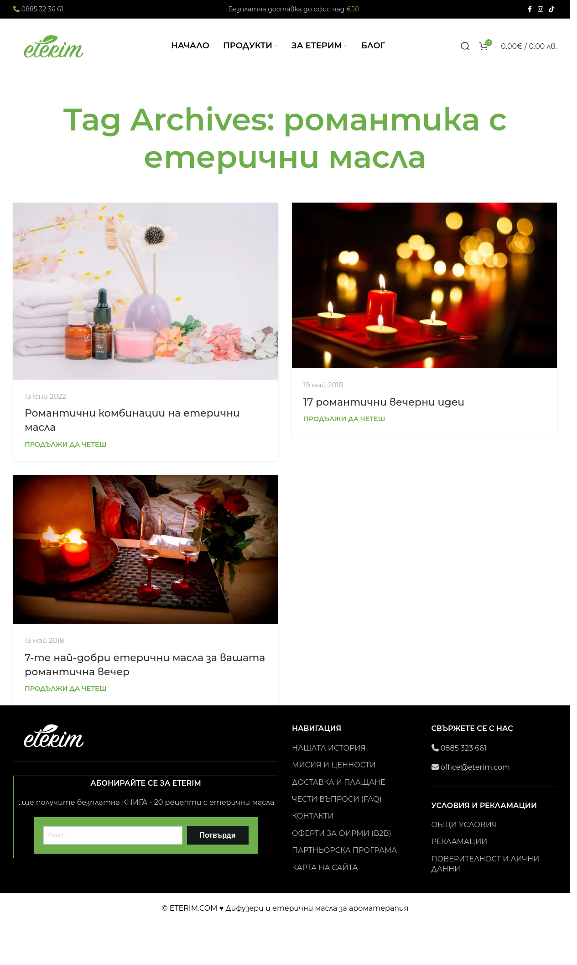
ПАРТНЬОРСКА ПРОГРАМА (344, 850)
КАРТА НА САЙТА (325, 867)
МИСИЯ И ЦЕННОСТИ (334, 765)
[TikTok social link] (551, 9)
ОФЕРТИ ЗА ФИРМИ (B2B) (341, 833)
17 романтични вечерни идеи (383, 402)
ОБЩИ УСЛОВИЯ (464, 824)
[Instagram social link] (540, 9)
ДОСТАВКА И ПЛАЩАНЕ (338, 782)
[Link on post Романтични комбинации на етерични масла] (145, 291)
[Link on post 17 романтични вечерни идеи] (424, 285)
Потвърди (217, 835)
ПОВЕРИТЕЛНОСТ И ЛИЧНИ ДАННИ (485, 864)
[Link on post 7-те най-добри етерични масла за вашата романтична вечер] (145, 549)
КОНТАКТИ (313, 816)
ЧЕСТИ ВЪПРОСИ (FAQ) (337, 799)
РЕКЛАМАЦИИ (459, 841)
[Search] (465, 46)
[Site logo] (54, 45)
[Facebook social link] (529, 9)
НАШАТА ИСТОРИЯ (329, 748)
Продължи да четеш (66, 444)
